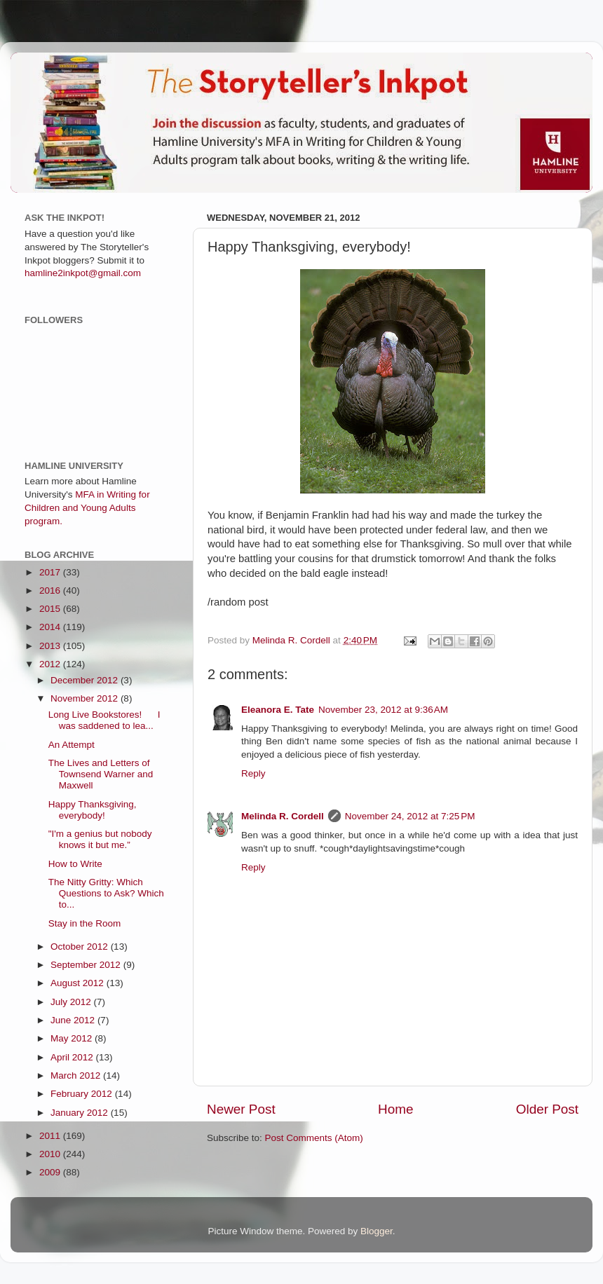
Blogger (376, 1231)
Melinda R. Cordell (282, 816)
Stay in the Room (84, 923)
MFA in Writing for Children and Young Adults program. (87, 507)
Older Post (547, 1109)
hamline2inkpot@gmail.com (83, 273)
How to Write (75, 864)
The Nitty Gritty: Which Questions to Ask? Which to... (106, 893)
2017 (51, 572)
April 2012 (73, 1057)
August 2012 (78, 983)
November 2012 (85, 698)
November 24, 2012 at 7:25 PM (410, 816)
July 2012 (72, 1002)
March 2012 (76, 1075)
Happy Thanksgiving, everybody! (92, 810)
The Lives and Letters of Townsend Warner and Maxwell (101, 774)
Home (395, 1109)
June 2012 (73, 1020)
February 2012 (82, 1093)
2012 (51, 664)
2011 (51, 1136)
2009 (51, 1172)
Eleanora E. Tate (277, 709)
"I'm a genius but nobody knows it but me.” (100, 839)
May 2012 (72, 1038)
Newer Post (241, 1109)
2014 (51, 627)
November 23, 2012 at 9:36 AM (383, 709)
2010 (51, 1154)
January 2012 (80, 1112)
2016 (51, 590)
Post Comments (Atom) (314, 1138)
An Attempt (71, 744)
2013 (51, 646)
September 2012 (86, 964)
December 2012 (85, 680)
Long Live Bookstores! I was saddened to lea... (104, 720)
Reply (253, 773)
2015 (51, 608)
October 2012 (80, 946)
